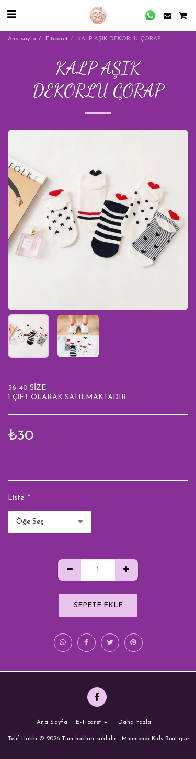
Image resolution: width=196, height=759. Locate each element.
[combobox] (49, 522)
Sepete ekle (98, 605)
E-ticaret (56, 39)
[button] (11, 15)
